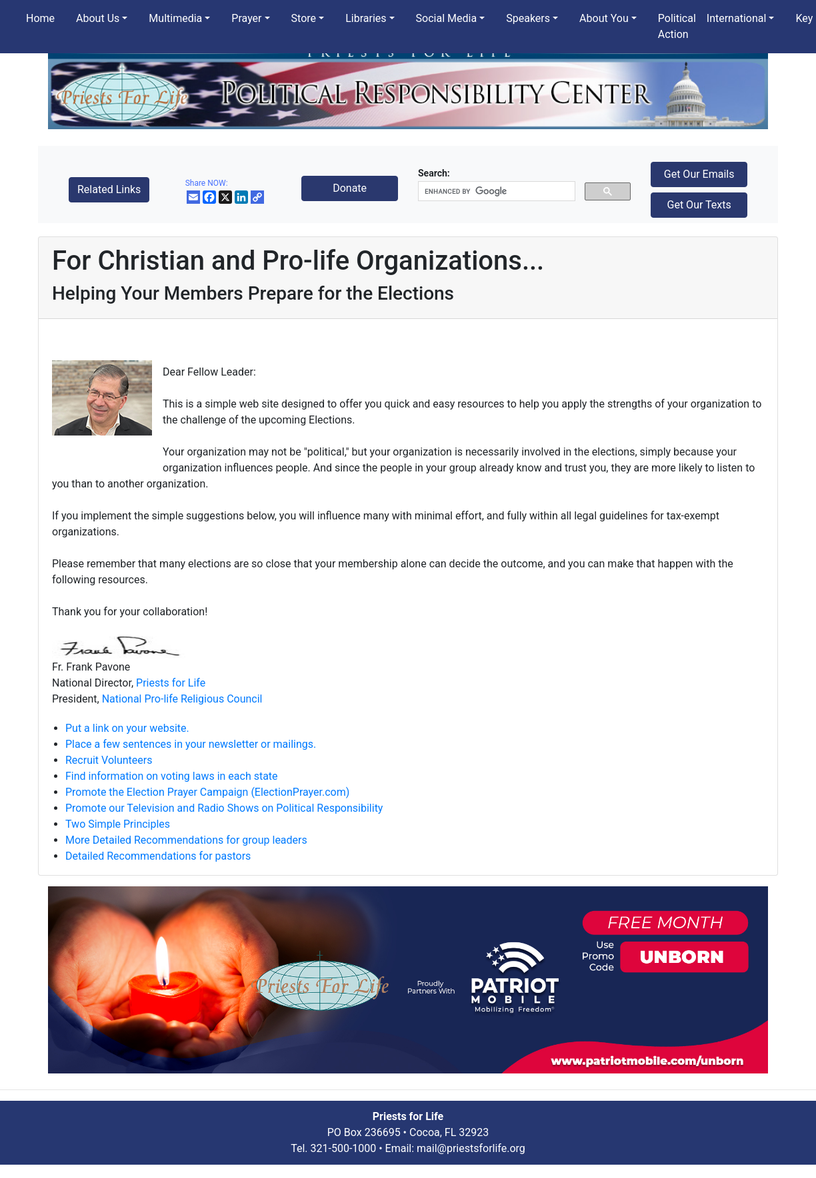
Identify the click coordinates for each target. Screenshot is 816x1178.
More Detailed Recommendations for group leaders (186, 840)
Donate (350, 188)
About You (604, 18)
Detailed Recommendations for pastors (158, 856)
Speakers (528, 18)
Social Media (446, 18)
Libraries (365, 18)
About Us (97, 18)
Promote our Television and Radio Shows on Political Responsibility (224, 808)
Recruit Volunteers (108, 760)
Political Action (677, 26)
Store (303, 18)
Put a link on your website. (127, 728)
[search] (495, 191)
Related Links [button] (109, 189)
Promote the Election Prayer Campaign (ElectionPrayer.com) (207, 792)
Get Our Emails (699, 174)
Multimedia (175, 18)
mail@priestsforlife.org (471, 1148)
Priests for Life (170, 683)
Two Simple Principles (117, 824)
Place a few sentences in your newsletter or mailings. (190, 744)
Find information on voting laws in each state (171, 776)
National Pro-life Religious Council (182, 699)
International (737, 18)
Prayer (246, 18)
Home (40, 18)
